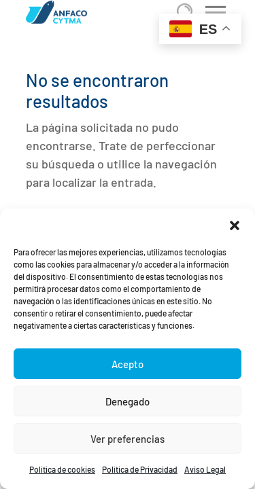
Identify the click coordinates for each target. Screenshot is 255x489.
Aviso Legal (205, 469)
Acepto (127, 364)
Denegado (127, 401)
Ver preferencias (127, 439)
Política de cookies (62, 469)
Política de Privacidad (139, 469)
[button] (234, 225)
